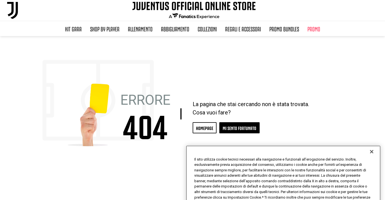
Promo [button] (313, 28)
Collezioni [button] (207, 28)
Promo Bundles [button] (284, 28)
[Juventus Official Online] (12, 10)
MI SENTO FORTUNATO (239, 128)
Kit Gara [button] (73, 28)
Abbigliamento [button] (175, 28)
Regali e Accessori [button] (243, 28)
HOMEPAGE (204, 128)
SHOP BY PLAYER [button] (105, 28)
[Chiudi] (372, 165)
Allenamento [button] (140, 28)
